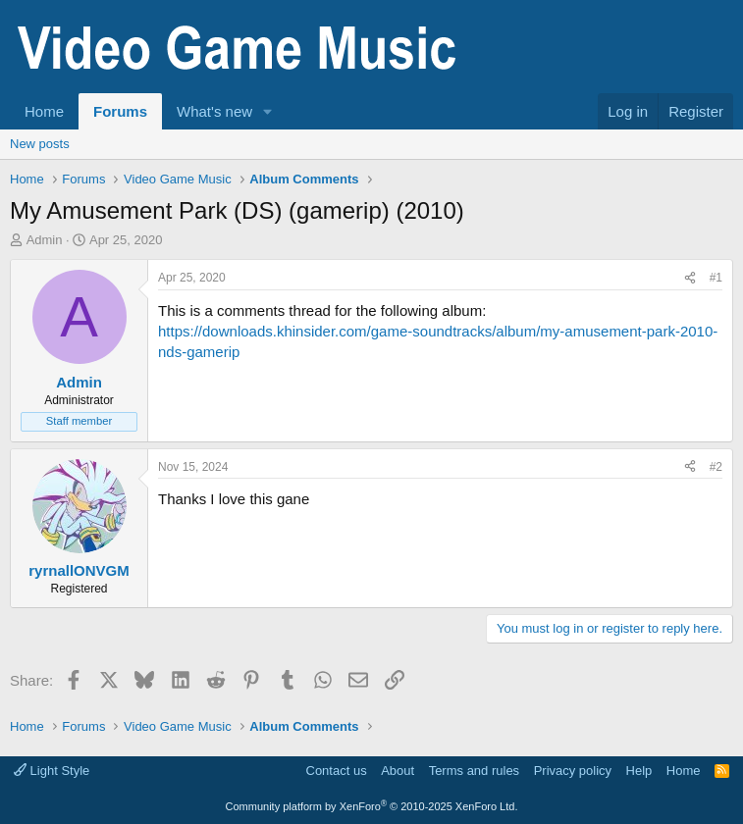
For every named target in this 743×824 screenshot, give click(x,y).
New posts (40, 143)
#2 (716, 467)
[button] (268, 111)
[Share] (690, 278)
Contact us (336, 770)
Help (639, 770)
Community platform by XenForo (372, 806)
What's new (214, 111)
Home (44, 111)
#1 (716, 277)
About (397, 770)
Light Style (51, 770)
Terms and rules (474, 770)
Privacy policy (572, 770)
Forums (120, 111)
